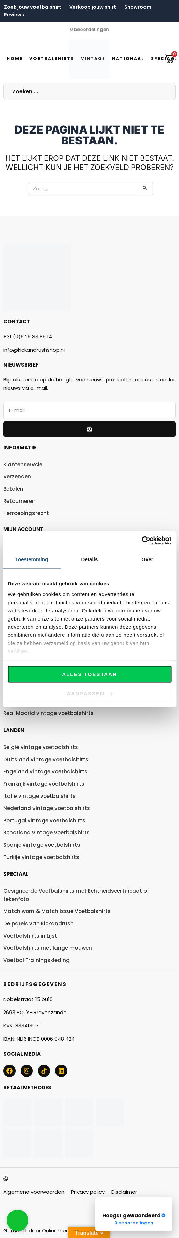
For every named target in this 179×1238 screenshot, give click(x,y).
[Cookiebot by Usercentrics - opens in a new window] (141, 540)
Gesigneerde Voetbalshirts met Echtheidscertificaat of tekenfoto (76, 895)
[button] (17, 1220)
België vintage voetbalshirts (40, 747)
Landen (13, 730)
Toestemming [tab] (31, 559)
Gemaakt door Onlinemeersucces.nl (48, 1230)
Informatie (19, 447)
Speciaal (16, 874)
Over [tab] (147, 559)
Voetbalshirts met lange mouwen (47, 947)
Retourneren (19, 501)
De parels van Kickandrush (38, 923)
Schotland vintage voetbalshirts (46, 832)
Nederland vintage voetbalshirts (46, 808)
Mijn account (23, 529)
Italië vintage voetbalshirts (39, 796)
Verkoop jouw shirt (92, 7)
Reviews (14, 14)
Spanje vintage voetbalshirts (41, 844)
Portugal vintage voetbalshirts (44, 820)
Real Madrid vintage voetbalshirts (48, 713)
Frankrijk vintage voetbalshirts (43, 783)
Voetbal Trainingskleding (36, 960)
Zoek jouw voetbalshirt (32, 7)
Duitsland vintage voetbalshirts (45, 759)
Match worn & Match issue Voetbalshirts (57, 911)
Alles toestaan (89, 674)
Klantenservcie (22, 464)
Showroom (137, 7)
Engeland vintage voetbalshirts (45, 771)
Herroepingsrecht (26, 513)
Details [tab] (89, 559)
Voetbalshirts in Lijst (30, 935)
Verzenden (17, 476)
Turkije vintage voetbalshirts (41, 857)
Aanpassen (90, 693)
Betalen (13, 488)
